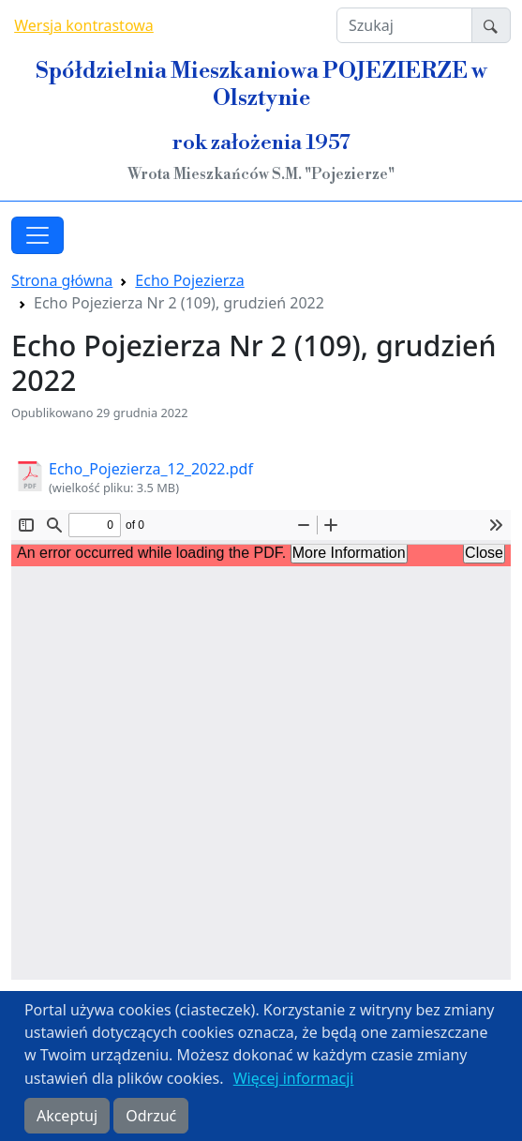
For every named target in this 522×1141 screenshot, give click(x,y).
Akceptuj (67, 1115)
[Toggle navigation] (37, 235)
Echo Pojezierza (189, 280)
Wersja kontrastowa (84, 25)
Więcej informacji (293, 1078)
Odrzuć (151, 1115)
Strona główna (61, 280)
